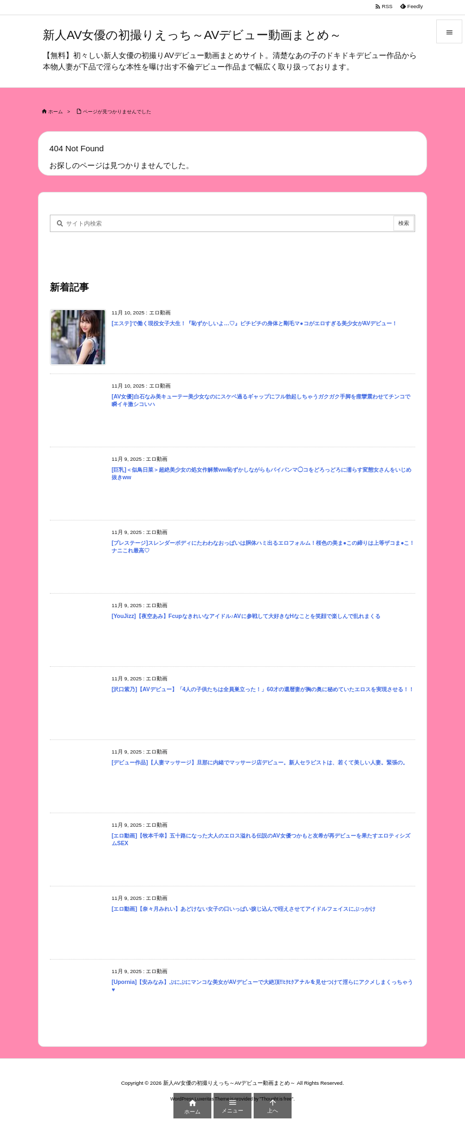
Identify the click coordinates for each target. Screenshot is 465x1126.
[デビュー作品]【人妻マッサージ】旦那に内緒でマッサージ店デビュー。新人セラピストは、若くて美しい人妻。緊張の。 (260, 762)
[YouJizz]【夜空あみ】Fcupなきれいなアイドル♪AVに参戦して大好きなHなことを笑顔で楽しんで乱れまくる (246, 616)
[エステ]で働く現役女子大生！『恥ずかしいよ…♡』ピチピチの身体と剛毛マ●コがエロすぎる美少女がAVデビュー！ (254, 323)
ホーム (55, 111)
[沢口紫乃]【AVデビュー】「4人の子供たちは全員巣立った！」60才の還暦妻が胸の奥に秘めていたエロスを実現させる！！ (263, 689)
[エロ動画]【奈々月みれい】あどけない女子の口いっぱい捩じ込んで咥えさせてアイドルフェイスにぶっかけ (244, 909)
